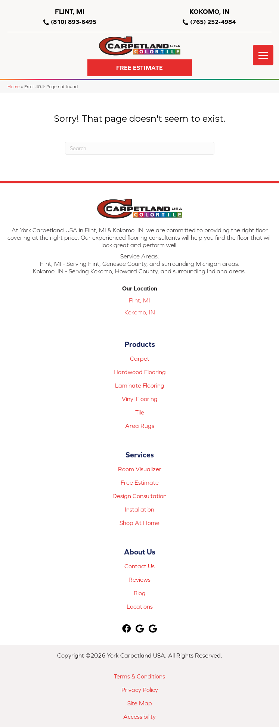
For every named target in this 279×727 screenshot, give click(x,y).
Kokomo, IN (139, 312)
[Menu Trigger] (263, 55)
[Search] (139, 148)
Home (13, 86)
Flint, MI (139, 300)
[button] (139, 67)
